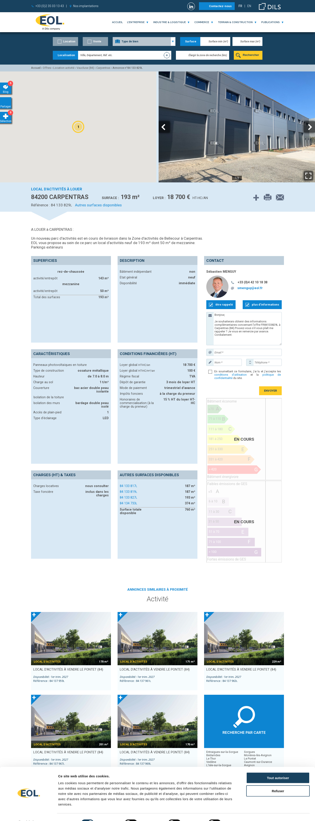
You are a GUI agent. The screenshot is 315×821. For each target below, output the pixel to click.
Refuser (278, 779)
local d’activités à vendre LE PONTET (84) (68, 669)
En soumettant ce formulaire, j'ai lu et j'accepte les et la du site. (247, 375)
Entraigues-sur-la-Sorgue (222, 752)
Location (69, 41)
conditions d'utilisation (230, 374)
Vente (97, 41)
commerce (201, 22)
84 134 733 (128, 503)
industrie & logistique (169, 22)
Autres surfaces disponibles (98, 205)
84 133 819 (128, 491)
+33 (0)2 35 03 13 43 (49, 6)
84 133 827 (128, 497)
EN (249, 6)
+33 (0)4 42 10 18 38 (252, 282)
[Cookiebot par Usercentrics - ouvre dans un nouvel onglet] (28, 812)
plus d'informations (265, 304)
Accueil (117, 22)
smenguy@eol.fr (250, 288)
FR (240, 6)
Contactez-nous (220, 6)
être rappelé (224, 304)
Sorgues (249, 752)
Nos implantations (85, 6)
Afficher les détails (244, 812)
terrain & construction (235, 22)
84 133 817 (128, 486)
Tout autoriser (278, 766)
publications (270, 22)
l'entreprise (136, 22)
